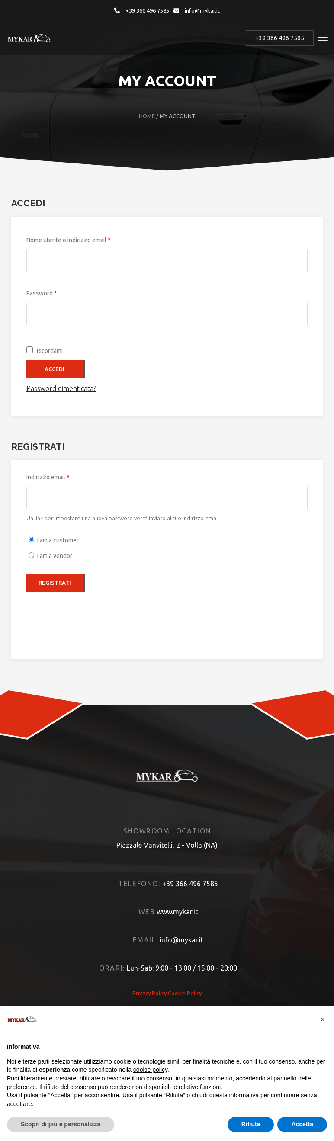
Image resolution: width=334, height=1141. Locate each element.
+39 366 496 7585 (147, 10)
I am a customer (58, 540)
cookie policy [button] (150, 1069)
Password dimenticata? (61, 388)
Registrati (55, 583)
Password (53, 292)
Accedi (54, 369)
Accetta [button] (302, 1124)
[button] (323, 1019)
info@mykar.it (202, 10)
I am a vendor (54, 555)
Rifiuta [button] (250, 1124)
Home (147, 116)
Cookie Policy (185, 993)
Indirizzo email (60, 476)
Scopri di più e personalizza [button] (60, 1124)
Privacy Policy (149, 993)
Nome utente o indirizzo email (80, 239)
